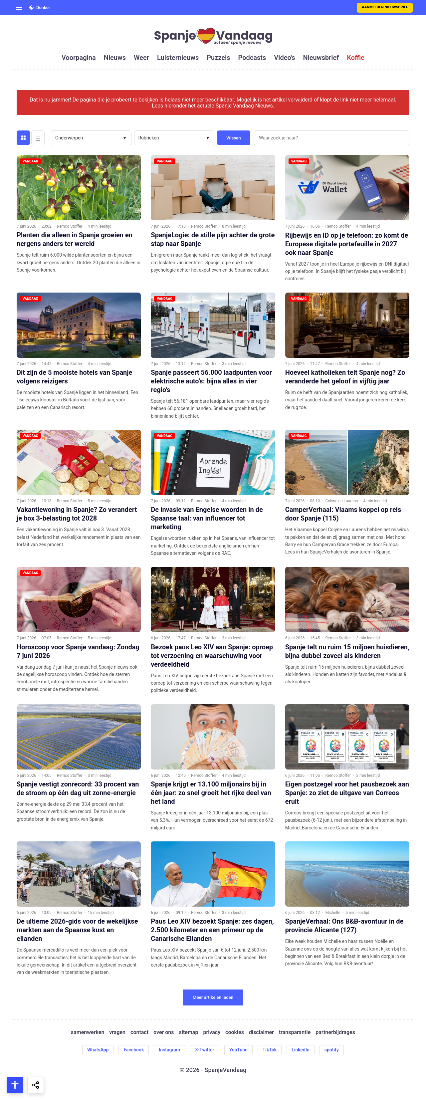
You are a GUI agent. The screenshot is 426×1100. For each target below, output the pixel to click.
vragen (117, 1032)
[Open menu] (19, 7)
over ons (163, 1032)
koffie (355, 57)
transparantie (295, 1032)
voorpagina (79, 57)
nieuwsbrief (321, 57)
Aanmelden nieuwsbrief (385, 7)
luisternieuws (178, 57)
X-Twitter (204, 1049)
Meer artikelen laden (213, 997)
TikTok (270, 1049)
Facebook (133, 1049)
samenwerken (87, 1032)
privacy (211, 1032)
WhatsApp (97, 1049)
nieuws (115, 57)
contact (139, 1032)
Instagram (169, 1049)
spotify (331, 1049)
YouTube (238, 1049)
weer (141, 57)
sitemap (188, 1032)
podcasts (252, 57)
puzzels (218, 57)
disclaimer (261, 1032)
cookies (234, 1032)
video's (284, 57)
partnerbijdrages (335, 1032)
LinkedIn (301, 1049)
